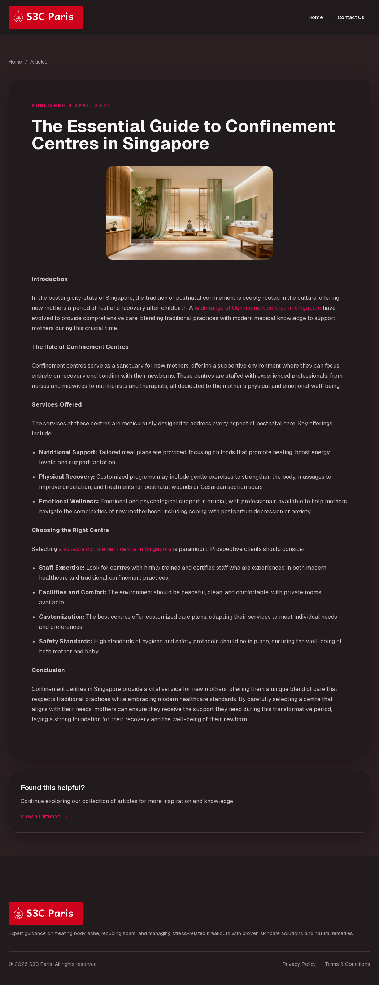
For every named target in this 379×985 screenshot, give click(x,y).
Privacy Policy (299, 964)
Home (315, 17)
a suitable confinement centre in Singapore (114, 549)
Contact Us (351, 17)
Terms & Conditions (347, 964)
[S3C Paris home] (46, 17)
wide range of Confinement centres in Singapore (258, 308)
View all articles (44, 816)
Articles (39, 61)
